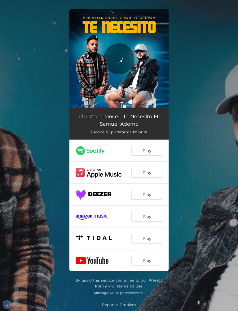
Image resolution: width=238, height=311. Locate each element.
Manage (101, 293)
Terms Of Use (130, 286)
